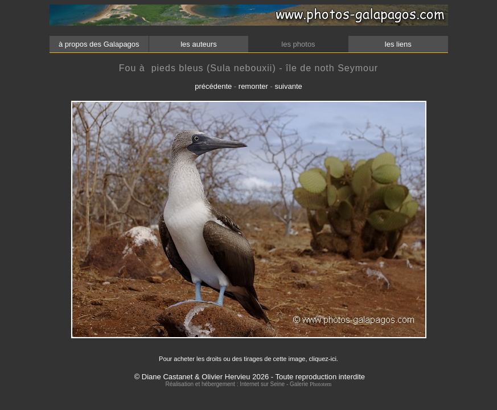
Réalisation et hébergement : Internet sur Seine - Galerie (238, 384)
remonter (253, 86)
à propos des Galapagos (98, 44)
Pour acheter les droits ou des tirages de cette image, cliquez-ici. (248, 358)
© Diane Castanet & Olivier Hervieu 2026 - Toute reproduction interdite (249, 376)
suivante (288, 86)
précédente (213, 86)
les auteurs (198, 44)
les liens (398, 44)
